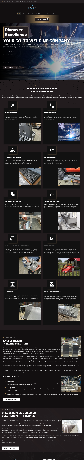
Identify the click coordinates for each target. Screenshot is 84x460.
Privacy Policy (15, 458)
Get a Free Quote (72, 7)
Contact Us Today (10, 56)
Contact (57, 7)
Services (35, 7)
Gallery (50, 7)
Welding (43, 7)
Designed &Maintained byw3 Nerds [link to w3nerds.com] (78, 457)
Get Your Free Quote (9, 412)
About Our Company (11, 363)
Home (23, 7)
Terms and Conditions (6, 458)
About (29, 7)
